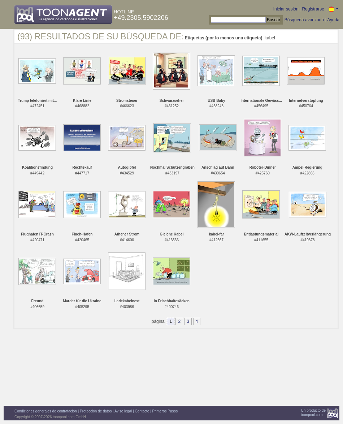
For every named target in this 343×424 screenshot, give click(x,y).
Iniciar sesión (286, 9)
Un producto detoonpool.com (313, 412)
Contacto (142, 411)
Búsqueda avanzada (304, 19)
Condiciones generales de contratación (45, 411)
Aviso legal (123, 411)
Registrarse (313, 9)
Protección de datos (96, 411)
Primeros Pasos (165, 411)
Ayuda (333, 19)
